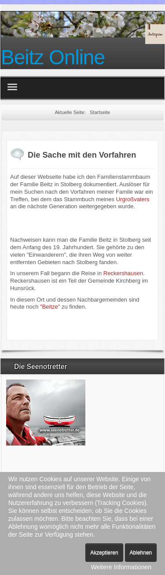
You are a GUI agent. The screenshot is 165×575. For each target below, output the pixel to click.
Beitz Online (53, 57)
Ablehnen (141, 552)
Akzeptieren (104, 552)
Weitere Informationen (121, 567)
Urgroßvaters (133, 199)
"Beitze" (50, 306)
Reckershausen (123, 273)
